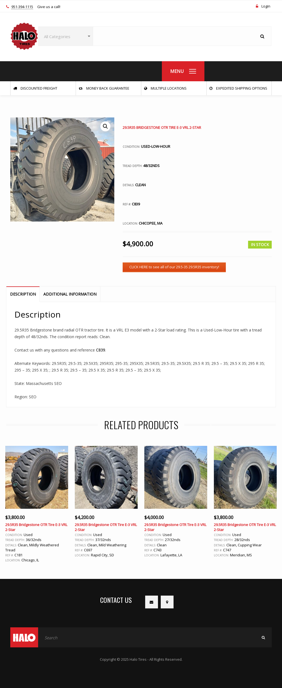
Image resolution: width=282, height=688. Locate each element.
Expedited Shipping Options (238, 88)
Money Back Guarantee (104, 88)
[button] (105, 126)
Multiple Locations (165, 88)
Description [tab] (23, 294)
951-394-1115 (22, 7)
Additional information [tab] (70, 294)
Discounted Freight (35, 88)
